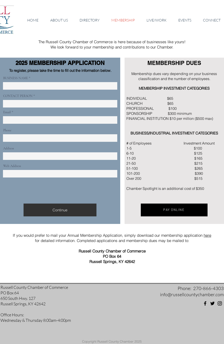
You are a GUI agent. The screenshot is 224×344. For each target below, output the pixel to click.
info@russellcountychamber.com (192, 294)
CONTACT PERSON (17, 96)
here (207, 235)
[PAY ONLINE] (174, 210)
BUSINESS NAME (15, 78)
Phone (7, 130)
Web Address (12, 166)
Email (7, 112)
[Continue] (60, 210)
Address (8, 148)
